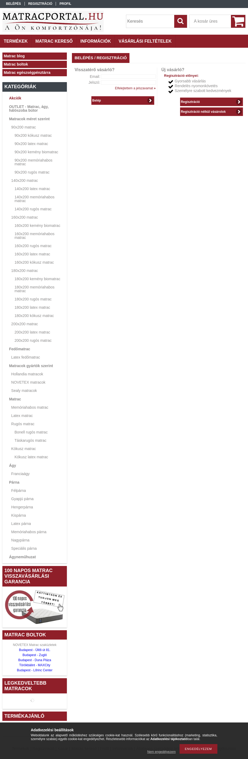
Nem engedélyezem (161, 752)
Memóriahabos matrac (29, 407)
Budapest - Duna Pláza (34, 660)
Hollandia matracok (27, 374)
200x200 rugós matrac (32, 340)
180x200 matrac (24, 270)
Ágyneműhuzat (22, 557)
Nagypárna (20, 540)
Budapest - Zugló (35, 655)
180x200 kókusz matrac (34, 316)
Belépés (13, 4)
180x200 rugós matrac (32, 299)
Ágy (12, 465)
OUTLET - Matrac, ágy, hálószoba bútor (28, 109)
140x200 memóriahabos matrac (34, 199)
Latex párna (21, 523)
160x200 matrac (24, 217)
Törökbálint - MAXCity (34, 665)
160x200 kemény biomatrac (37, 225)
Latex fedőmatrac (25, 357)
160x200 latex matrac (32, 254)
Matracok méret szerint (29, 119)
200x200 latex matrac (32, 332)
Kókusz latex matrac (31, 457)
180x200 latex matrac (32, 307)
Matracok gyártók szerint (31, 366)
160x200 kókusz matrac (34, 262)
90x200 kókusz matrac (33, 135)
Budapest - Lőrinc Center (34, 670)
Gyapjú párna (22, 499)
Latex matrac (22, 415)
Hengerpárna (22, 507)
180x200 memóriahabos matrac (34, 289)
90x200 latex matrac (31, 144)
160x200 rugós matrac (32, 246)
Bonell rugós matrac (31, 432)
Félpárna (18, 490)
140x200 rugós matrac (32, 209)
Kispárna (18, 515)
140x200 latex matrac (32, 189)
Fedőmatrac (19, 349)
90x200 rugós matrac (32, 172)
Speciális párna (24, 548)
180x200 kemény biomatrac (37, 279)
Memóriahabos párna (28, 532)
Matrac (15, 399)
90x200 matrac (23, 127)
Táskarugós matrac (30, 440)
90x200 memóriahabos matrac (33, 162)
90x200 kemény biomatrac (36, 152)
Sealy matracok (24, 390)
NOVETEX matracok (28, 382)
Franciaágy (20, 474)
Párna (14, 482)
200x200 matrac (24, 324)
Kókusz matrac (23, 449)
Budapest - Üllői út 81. (34, 650)
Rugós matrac (22, 424)
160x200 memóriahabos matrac (34, 236)
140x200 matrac (24, 180)
